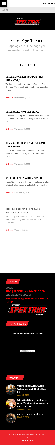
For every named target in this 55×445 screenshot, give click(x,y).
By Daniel (10, 98)
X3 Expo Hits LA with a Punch (24, 183)
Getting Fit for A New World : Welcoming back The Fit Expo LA (31, 389)
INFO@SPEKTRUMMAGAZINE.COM (25, 291)
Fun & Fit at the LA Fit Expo (30, 414)
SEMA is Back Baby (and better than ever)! (27, 333)
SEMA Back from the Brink (22, 111)
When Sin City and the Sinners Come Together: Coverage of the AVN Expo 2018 (33, 403)
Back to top (27, 441)
